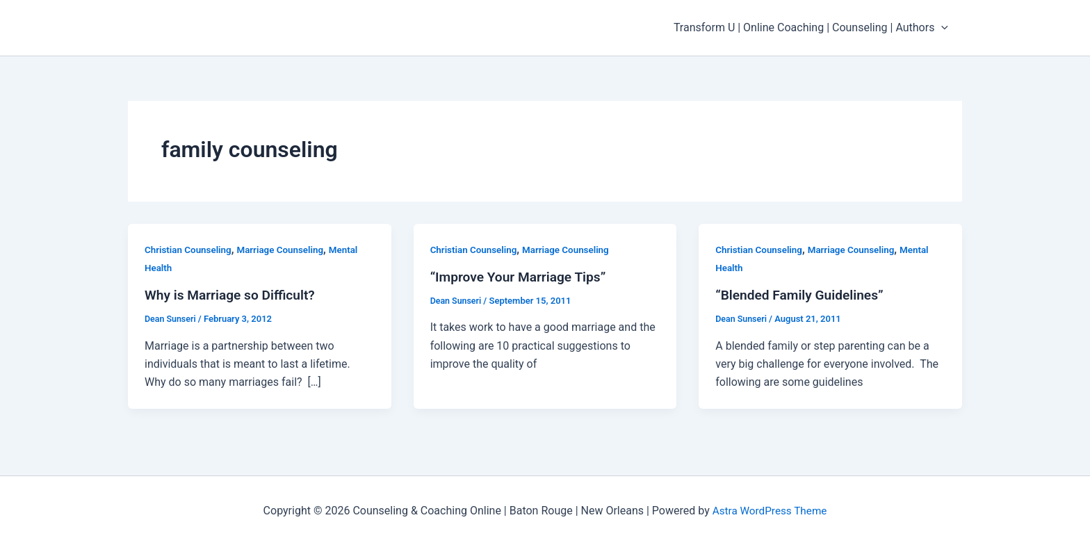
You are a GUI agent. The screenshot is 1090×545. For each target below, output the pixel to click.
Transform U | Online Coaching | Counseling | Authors (813, 28)
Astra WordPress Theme (769, 509)
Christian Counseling (190, 249)
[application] (944, 28)
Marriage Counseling (286, 249)
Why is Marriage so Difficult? (234, 294)
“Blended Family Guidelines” (803, 294)
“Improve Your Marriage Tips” (522, 276)
